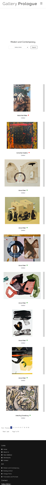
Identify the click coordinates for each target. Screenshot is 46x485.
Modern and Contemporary (11, 468)
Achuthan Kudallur (22, 153)
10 (28, 427)
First (2, 428)
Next (4, 431)
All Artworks (7, 457)
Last (8, 431)
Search (34, 47)
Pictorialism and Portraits (10, 476)
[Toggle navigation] (41, 3)
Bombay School (8, 471)
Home (5, 449)
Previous (7, 428)
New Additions (7, 455)
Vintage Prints (7, 473)
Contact (5, 460)
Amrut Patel (22, 190)
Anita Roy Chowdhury (22, 415)
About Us (6, 452)
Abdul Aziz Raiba (22, 115)
